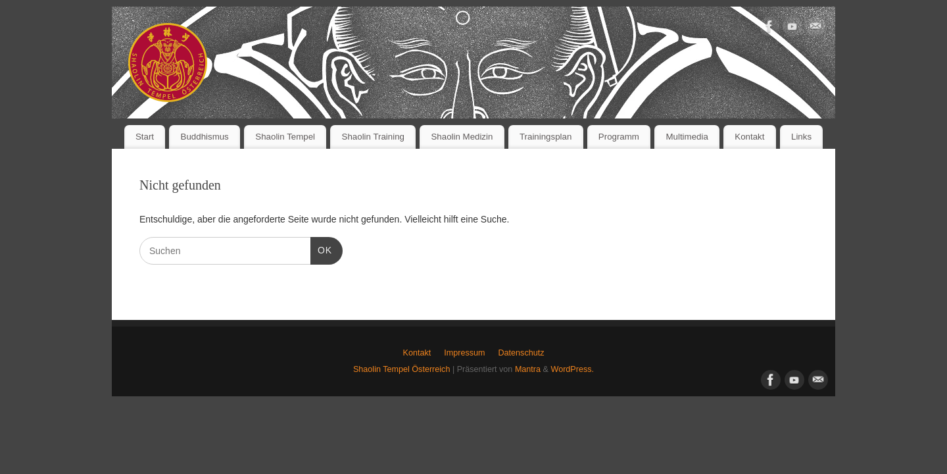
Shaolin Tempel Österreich (401, 369)
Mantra (528, 369)
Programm (618, 137)
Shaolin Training (373, 137)
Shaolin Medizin (462, 137)
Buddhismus (205, 137)
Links (801, 137)
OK (321, 248)
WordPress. (572, 369)
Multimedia (687, 137)
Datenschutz (521, 352)
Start (144, 137)
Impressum (464, 352)
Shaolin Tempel (285, 137)
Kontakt (749, 137)
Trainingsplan (545, 137)
